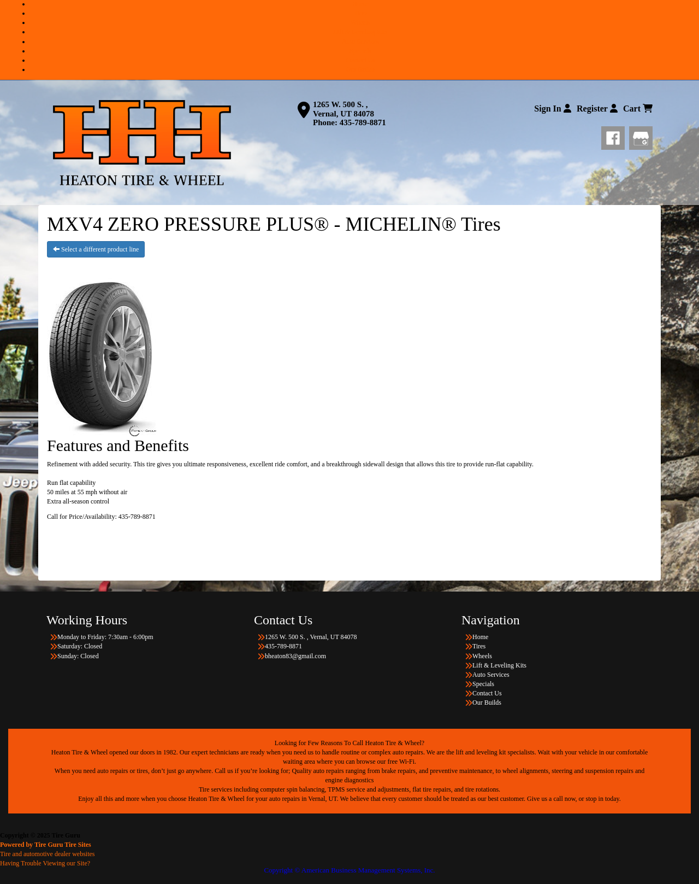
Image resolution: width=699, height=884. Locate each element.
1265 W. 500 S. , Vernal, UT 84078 (343, 109)
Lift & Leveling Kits (361, 32)
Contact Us (360, 60)
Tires (360, 13)
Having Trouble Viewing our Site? (45, 863)
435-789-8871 (363, 122)
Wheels (360, 22)
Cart (638, 108)
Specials (360, 51)
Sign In (552, 108)
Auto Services (360, 41)
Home (360, 4)
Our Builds (360, 69)
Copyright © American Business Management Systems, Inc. (349, 870)
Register (597, 108)
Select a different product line (96, 249)
